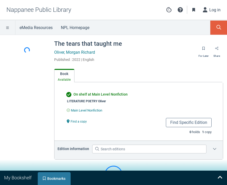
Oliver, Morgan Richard (74, 52)
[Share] (216, 50)
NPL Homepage (75, 27)
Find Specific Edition (188, 122)
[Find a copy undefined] (77, 121)
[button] (180, 9)
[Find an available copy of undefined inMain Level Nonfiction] (84, 110)
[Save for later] (203, 50)
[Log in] (212, 9)
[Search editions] (149, 149)
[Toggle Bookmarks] (193, 9)
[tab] (64, 75)
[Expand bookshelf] (220, 178)
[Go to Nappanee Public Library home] (39, 10)
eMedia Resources (36, 27)
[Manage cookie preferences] (169, 9)
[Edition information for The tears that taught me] (215, 149)
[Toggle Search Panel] (218, 28)
